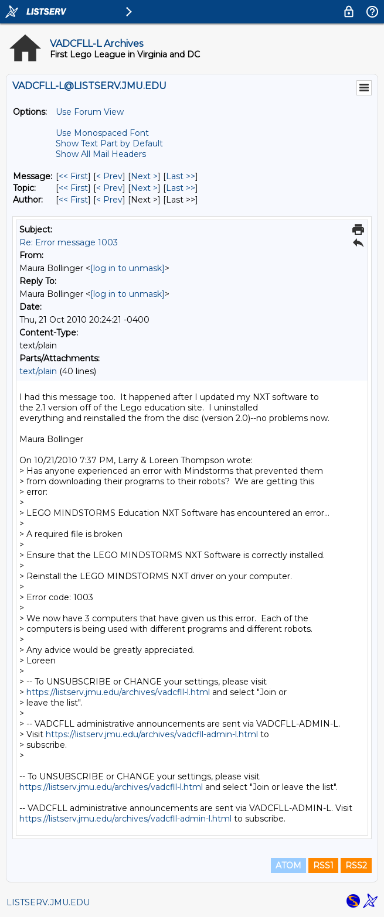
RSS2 (356, 865)
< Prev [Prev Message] (109, 176)
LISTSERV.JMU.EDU (48, 902)
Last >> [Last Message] (180, 176)
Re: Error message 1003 (68, 242)
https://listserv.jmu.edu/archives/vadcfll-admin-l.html (152, 734)
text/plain (38, 371)
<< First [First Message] (73, 176)
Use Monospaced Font (102, 133)
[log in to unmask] (127, 268)
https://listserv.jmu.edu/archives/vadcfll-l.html (118, 692)
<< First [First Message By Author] (73, 199)
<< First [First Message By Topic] (73, 188)
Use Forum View (90, 112)
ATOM (288, 865)
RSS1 (323, 865)
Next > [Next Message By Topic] (144, 188)
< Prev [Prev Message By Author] (109, 199)
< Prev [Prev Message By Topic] (109, 188)
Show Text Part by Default (109, 143)
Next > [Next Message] (144, 176)
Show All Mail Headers (101, 154)
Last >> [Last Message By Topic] (180, 188)
